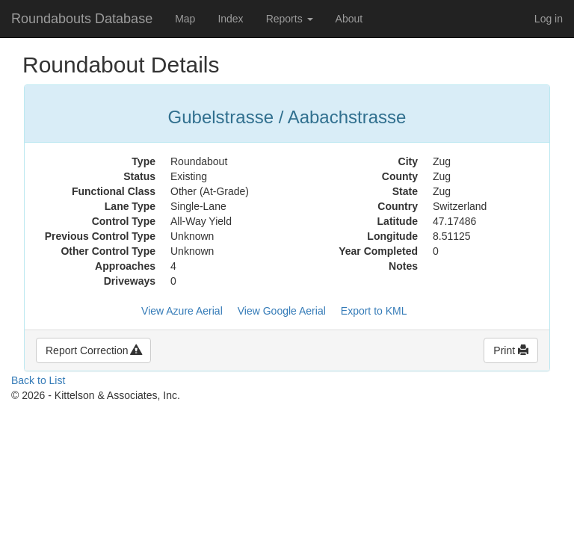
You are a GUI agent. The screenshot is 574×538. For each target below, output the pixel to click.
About (349, 19)
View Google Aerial (282, 311)
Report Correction (93, 350)
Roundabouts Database (81, 18)
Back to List (38, 380)
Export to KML (374, 311)
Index (230, 19)
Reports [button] (289, 19)
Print (510, 350)
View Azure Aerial (182, 311)
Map (185, 19)
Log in (548, 19)
